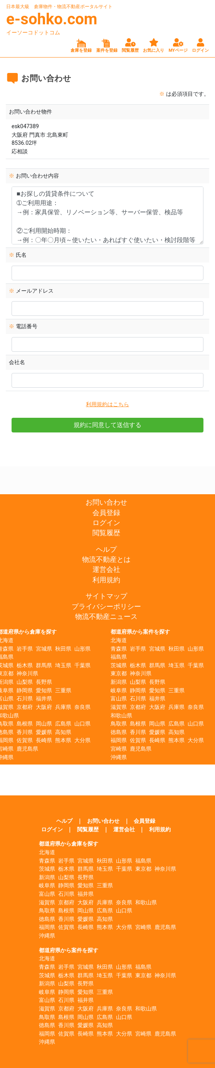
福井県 (44, 698)
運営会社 (106, 569)
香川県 (25, 732)
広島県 (63, 723)
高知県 (63, 732)
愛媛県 (44, 732)
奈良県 (82, 707)
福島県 (119, 657)
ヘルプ (106, 549)
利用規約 (106, 580)
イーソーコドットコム (33, 32)
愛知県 (44, 690)
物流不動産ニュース (106, 616)
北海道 (119, 640)
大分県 (82, 740)
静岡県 (25, 690)
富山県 (119, 698)
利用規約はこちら (107, 404)
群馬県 (44, 665)
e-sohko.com (51, 19)
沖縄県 (119, 757)
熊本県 (63, 740)
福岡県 (119, 740)
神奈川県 (27, 673)
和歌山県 (121, 715)
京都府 (25, 707)
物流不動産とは (106, 559)
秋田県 (63, 649)
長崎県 (44, 740)
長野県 (44, 682)
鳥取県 (119, 723)
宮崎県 (119, 749)
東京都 (119, 673)
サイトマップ (106, 596)
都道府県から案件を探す (140, 632)
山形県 (82, 649)
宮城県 (44, 649)
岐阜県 (119, 690)
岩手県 (25, 649)
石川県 (25, 698)
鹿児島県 (27, 749)
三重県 (63, 690)
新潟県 (119, 682)
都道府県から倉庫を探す (68, 844)
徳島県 (119, 732)
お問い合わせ (106, 502)
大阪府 (44, 707)
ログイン (106, 523)
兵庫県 (63, 707)
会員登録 (106, 513)
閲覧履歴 (106, 533)
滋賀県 (119, 707)
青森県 (119, 649)
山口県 (82, 723)
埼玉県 (63, 665)
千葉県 (82, 665)
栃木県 (25, 665)
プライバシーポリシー (106, 606)
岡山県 (44, 723)
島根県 (25, 723)
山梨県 (25, 682)
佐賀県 (25, 740)
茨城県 (119, 665)
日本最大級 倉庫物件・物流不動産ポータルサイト (59, 6)
